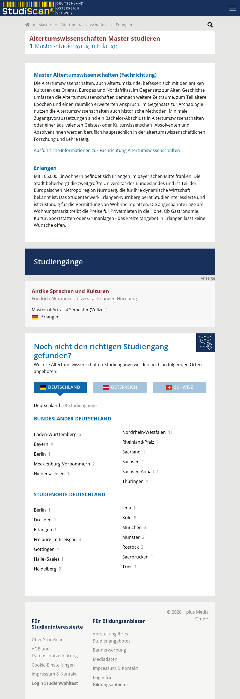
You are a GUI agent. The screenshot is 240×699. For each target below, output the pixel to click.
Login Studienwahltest (55, 683)
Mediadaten (105, 659)
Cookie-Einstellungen (53, 665)
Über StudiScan (48, 640)
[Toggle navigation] (232, 8)
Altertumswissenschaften (83, 24)
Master (44, 24)
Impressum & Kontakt (54, 674)
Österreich (120, 387)
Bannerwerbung (109, 650)
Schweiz (179, 387)
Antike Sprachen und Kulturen (70, 291)
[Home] (27, 25)
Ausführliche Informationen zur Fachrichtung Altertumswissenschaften (107, 150)
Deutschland (60, 387)
